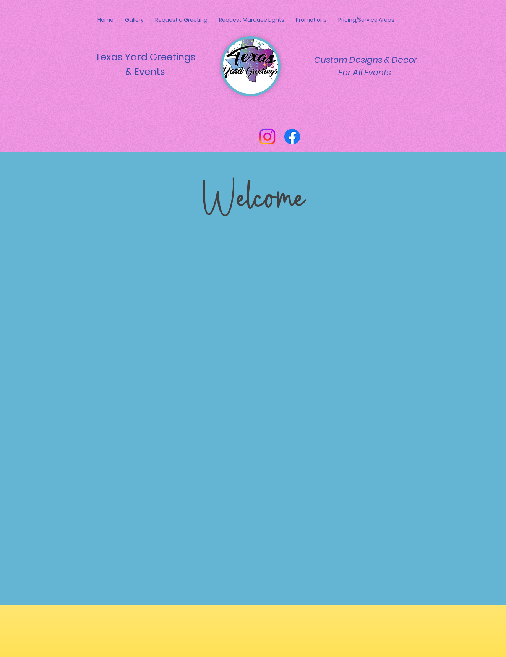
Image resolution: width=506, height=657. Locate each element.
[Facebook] (292, 136)
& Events (145, 71)
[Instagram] (267, 136)
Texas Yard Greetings (145, 57)
